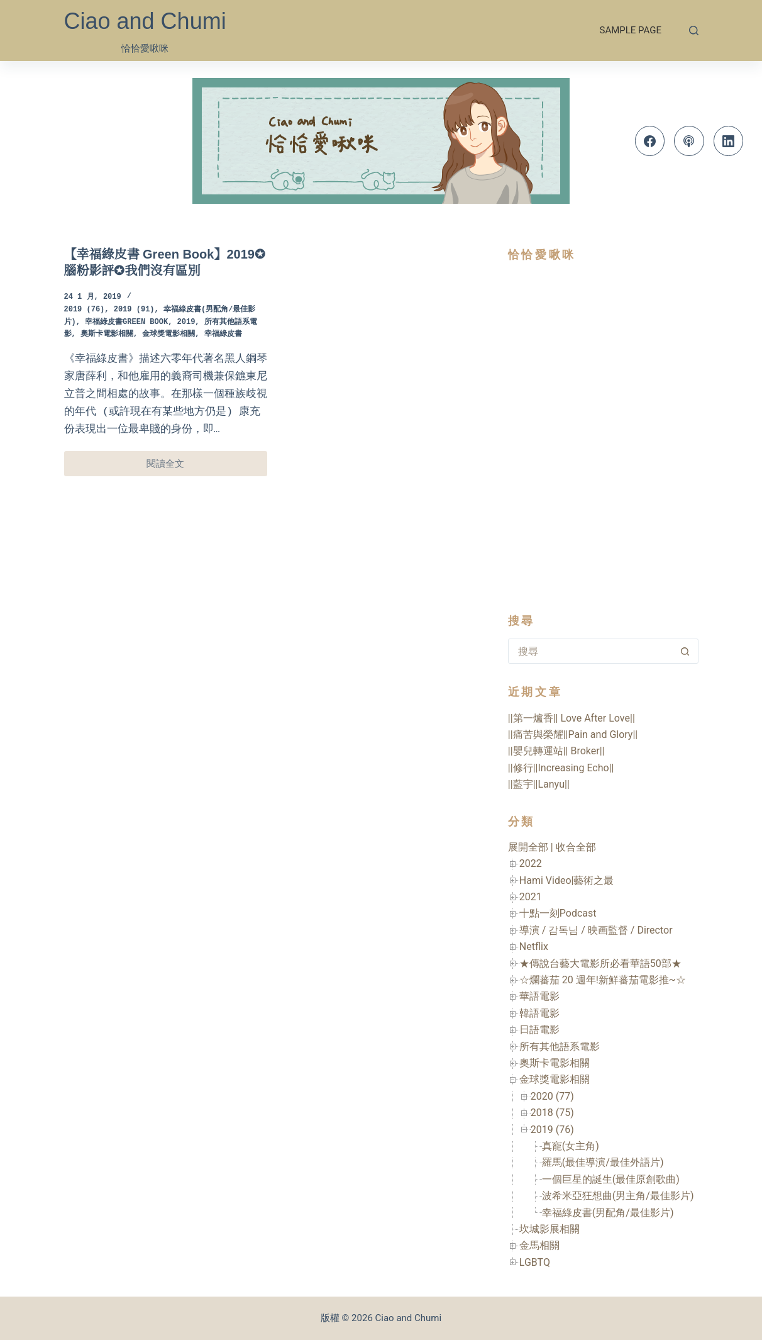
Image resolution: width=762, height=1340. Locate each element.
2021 (530, 897)
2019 (186, 322)
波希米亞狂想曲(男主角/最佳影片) (618, 1196)
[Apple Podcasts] (689, 141)
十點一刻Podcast (558, 913)
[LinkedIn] (729, 141)
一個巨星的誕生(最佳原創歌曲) (611, 1179)
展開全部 (528, 847)
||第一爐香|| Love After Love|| (571, 718)
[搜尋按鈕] (685, 651)
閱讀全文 (171, 467)
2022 (530, 863)
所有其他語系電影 (559, 1046)
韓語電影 (539, 1013)
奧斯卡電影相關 (106, 334)
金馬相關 (539, 1245)
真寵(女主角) (570, 1146)
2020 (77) (552, 1096)
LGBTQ (534, 1262)
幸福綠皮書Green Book (126, 322)
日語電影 (539, 1030)
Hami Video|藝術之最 (566, 880)
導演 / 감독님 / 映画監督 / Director (596, 930)
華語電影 (539, 996)
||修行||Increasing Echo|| (561, 768)
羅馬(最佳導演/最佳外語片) (603, 1162)
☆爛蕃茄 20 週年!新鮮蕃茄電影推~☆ (602, 980)
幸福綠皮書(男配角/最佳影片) (608, 1213)
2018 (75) (552, 1113)
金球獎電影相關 (168, 334)
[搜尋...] (591, 651)
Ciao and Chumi (145, 21)
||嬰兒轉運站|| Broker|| (556, 751)
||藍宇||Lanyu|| (539, 784)
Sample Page (630, 30)
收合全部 (576, 847)
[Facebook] (650, 141)
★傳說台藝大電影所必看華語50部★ (600, 963)
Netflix (533, 946)
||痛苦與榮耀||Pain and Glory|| (573, 734)
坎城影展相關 (549, 1229)
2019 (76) (84, 309)
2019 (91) (134, 309)
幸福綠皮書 (223, 334)
